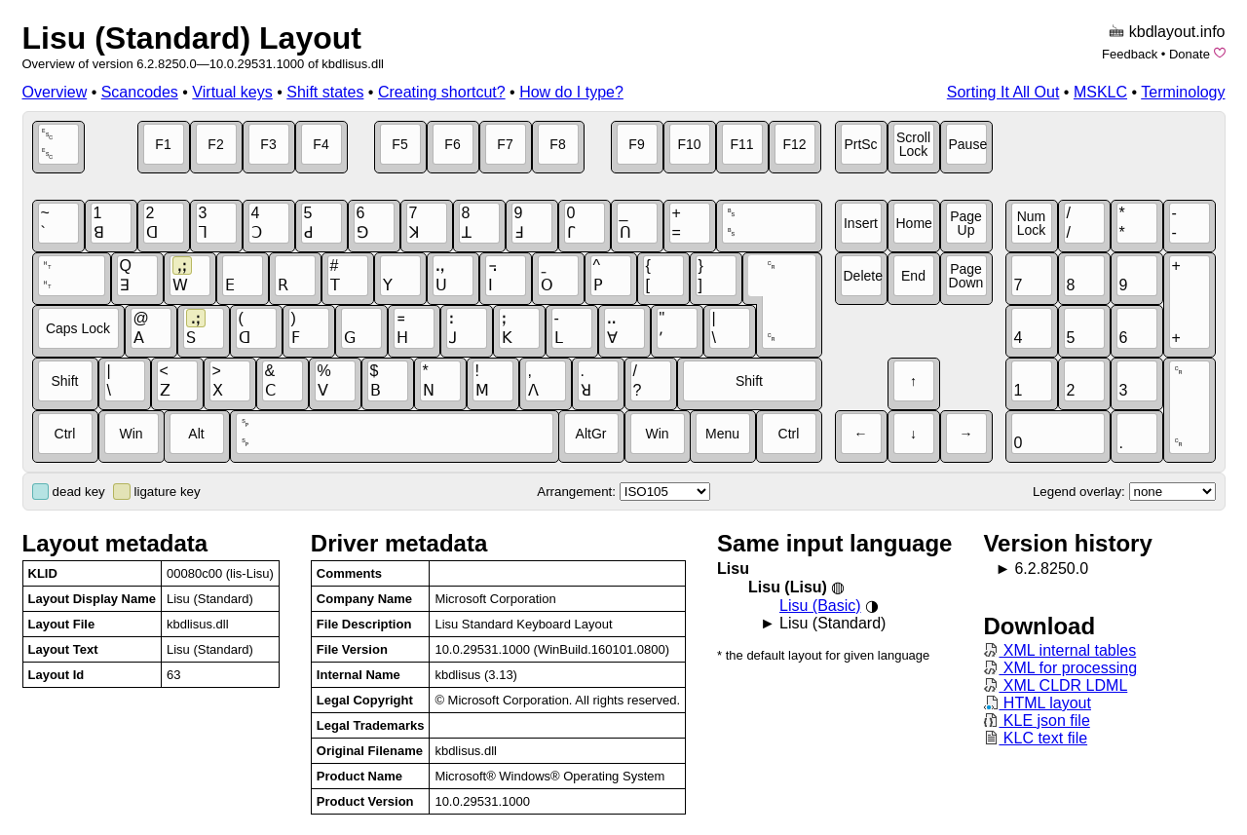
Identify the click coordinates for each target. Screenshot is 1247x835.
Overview (55, 92)
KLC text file (1035, 738)
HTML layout (1037, 703)
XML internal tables (1059, 650)
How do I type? (571, 92)
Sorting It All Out (1003, 92)
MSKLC (1100, 92)
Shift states (324, 92)
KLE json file (1036, 720)
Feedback (1129, 54)
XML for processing (1060, 668)
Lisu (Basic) (820, 605)
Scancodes (139, 92)
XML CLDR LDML (1055, 685)
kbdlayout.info (1177, 31)
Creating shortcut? (442, 92)
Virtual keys (232, 92)
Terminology (1183, 92)
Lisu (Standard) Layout (191, 38)
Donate (1189, 54)
